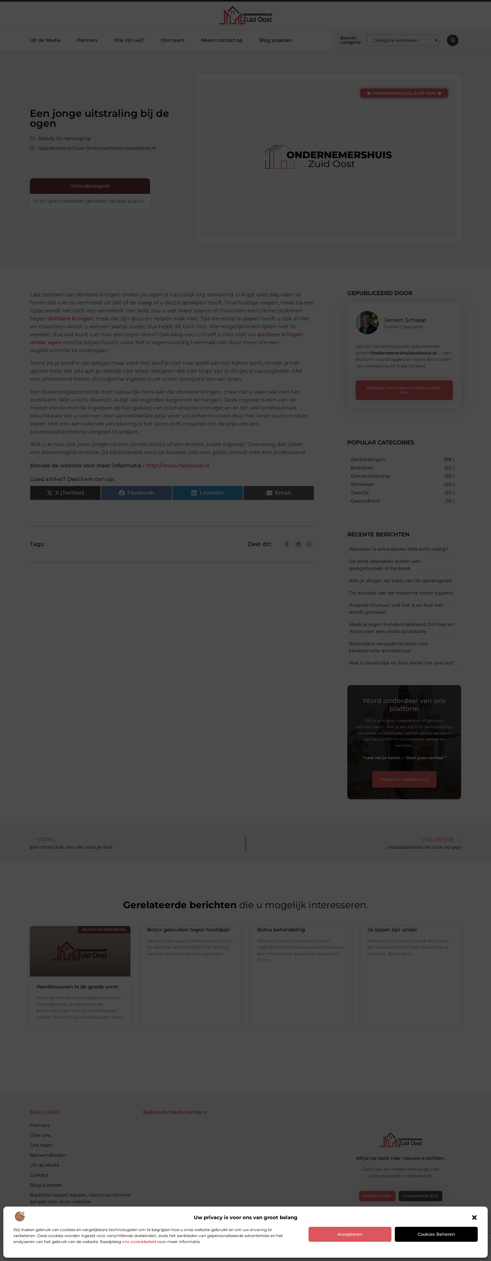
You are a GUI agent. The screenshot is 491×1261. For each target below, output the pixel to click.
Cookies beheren (436, 1234)
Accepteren (350, 1234)
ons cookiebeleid (139, 1241)
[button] (474, 1217)
